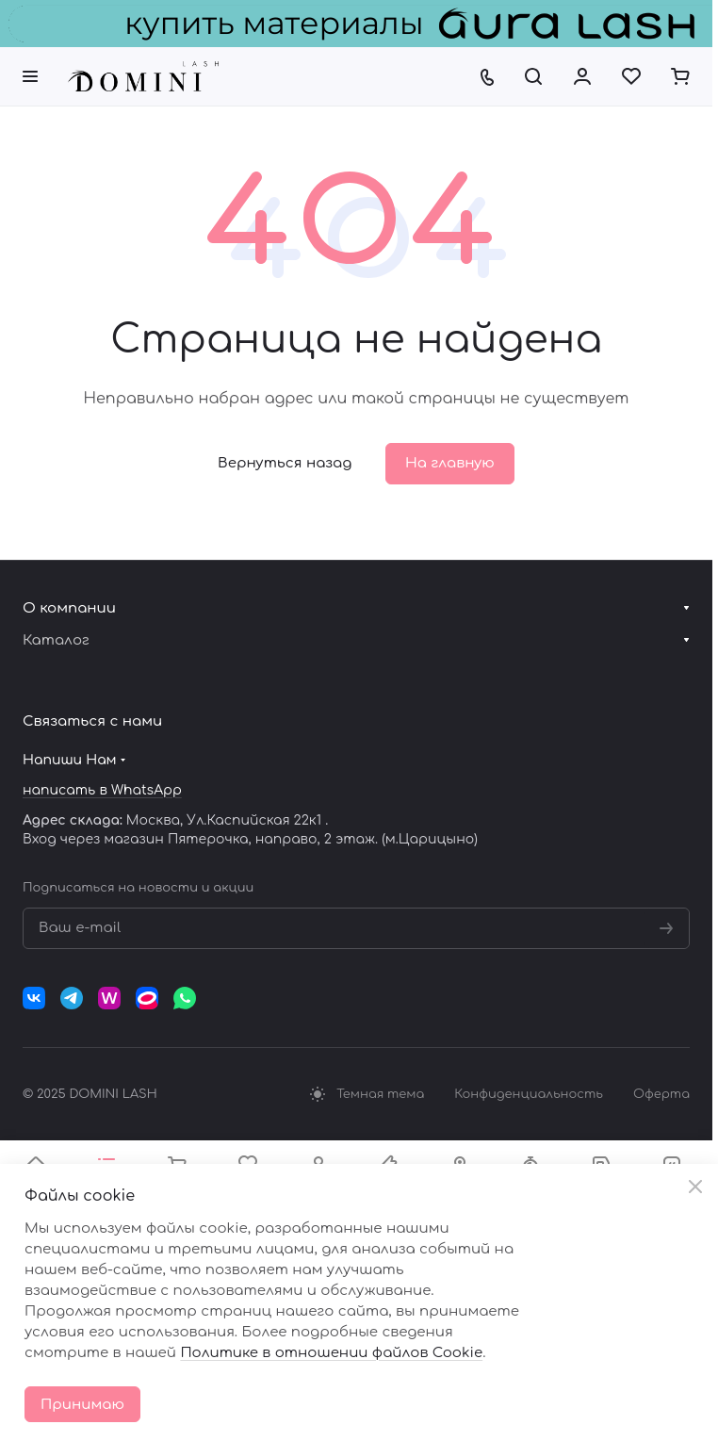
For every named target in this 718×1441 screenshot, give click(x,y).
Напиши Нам (70, 760)
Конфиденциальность (528, 1094)
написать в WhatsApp (102, 790)
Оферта (661, 1094)
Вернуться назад (284, 463)
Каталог (56, 640)
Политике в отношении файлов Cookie (331, 1353)
